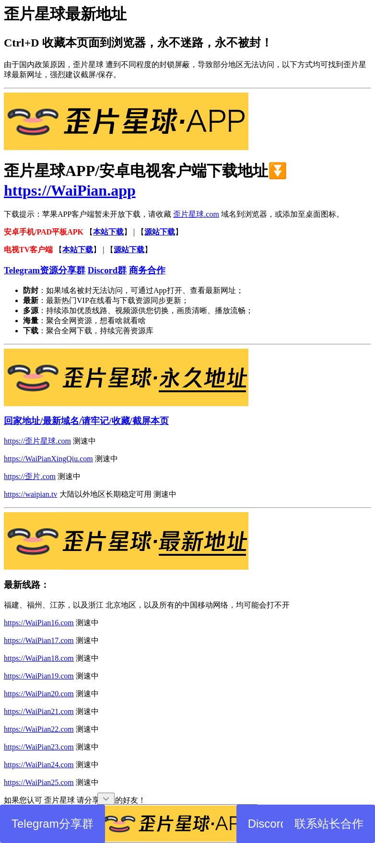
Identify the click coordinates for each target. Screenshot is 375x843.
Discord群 (273, 823)
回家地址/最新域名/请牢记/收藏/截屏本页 (86, 421)
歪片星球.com (196, 214)
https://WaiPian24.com (39, 765)
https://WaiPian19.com (39, 676)
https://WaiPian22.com (39, 729)
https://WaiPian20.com (39, 694)
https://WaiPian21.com (39, 711)
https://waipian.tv (31, 494)
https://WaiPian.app (70, 190)
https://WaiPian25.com (39, 782)
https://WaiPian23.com (39, 747)
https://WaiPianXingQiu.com (48, 459)
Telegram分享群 (53, 823)
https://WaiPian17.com (39, 640)
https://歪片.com (30, 476)
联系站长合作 (328, 823)
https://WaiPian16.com (39, 623)
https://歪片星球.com (37, 441)
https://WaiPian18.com (39, 658)
